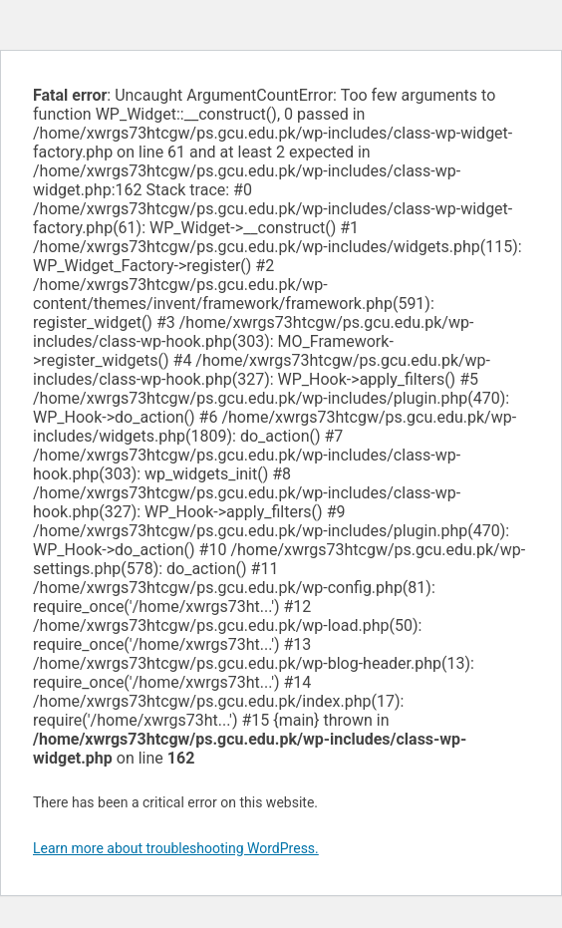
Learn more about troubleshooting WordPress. (176, 848)
